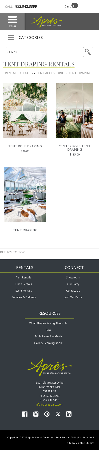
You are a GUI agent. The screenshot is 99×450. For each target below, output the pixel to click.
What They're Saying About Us (48, 323)
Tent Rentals (23, 277)
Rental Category (19, 73)
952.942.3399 (21, 6)
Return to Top (12, 252)
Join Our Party (73, 297)
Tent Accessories (50, 73)
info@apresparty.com (49, 404)
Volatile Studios (85, 443)
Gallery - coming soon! (48, 343)
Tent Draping (80, 73)
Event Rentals (23, 291)
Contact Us (73, 291)
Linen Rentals (23, 284)
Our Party (73, 284)
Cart (68, 6)
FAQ (48, 330)
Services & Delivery (24, 297)
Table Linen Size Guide (48, 336)
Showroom (73, 277)
